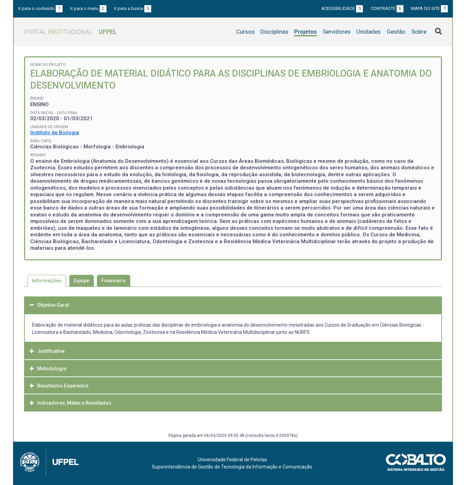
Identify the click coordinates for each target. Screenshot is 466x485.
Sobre (418, 31)
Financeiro (113, 280)
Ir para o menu (88, 8)
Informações (47, 280)
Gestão (396, 31)
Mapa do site (429, 8)
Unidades (368, 31)
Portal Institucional (70, 31)
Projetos (305, 31)
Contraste (387, 8)
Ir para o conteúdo (40, 8)
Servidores (337, 31)
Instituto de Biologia (54, 132)
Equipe (81, 280)
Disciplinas (274, 31)
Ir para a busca (132, 8)
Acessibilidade (342, 8)
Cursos (245, 31)
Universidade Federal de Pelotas (232, 459)
